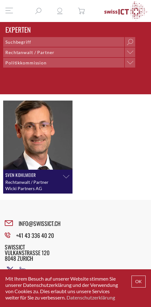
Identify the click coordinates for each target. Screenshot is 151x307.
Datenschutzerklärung (91, 297)
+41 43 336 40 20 (35, 235)
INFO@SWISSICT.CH (40, 223)
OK (138, 281)
